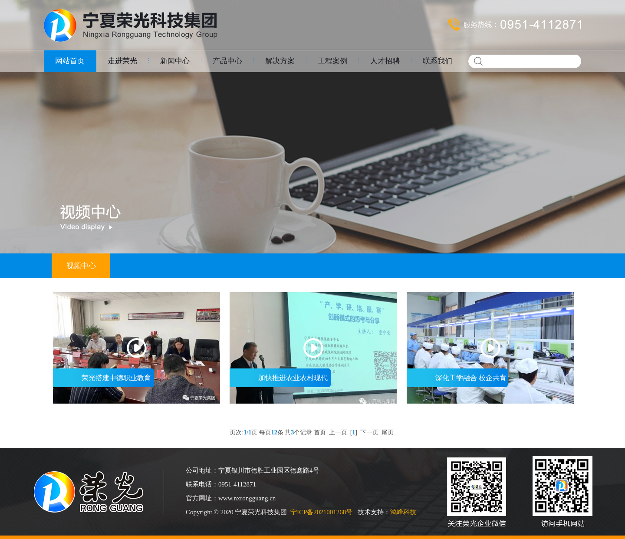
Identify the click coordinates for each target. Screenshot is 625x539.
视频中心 (81, 266)
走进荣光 (122, 61)
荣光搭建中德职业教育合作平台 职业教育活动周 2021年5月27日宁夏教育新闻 (103, 380)
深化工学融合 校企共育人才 (457, 380)
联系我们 (437, 61)
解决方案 (280, 61)
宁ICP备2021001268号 (321, 512)
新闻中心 (175, 61)
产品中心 (227, 61)
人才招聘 (385, 61)
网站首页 (70, 61)
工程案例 (332, 61)
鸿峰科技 (403, 512)
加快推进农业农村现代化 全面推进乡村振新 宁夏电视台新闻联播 (280, 380)
